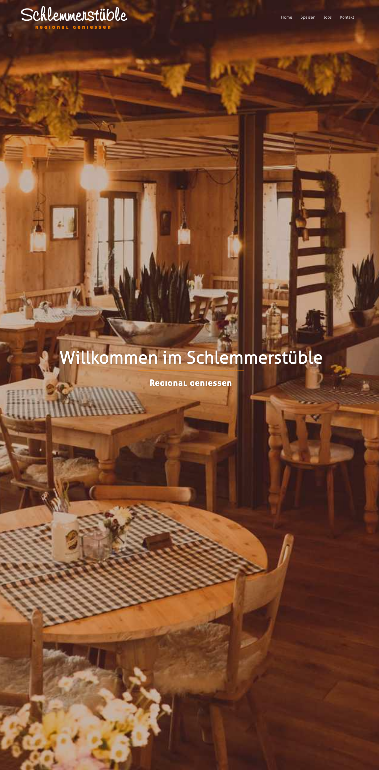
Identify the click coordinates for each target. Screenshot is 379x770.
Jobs (328, 17)
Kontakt (347, 17)
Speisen (308, 17)
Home (286, 17)
